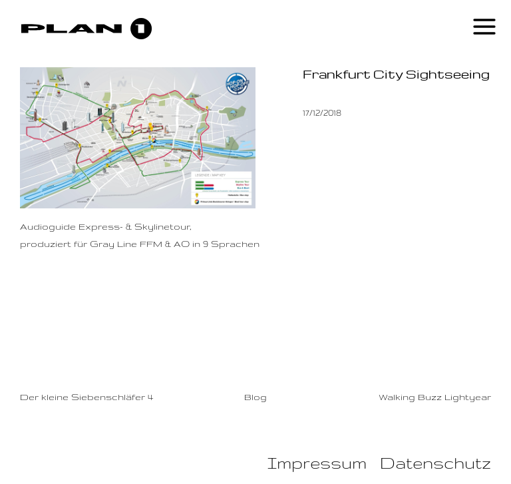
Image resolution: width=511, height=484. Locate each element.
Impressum (317, 463)
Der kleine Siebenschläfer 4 (86, 396)
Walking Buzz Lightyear (435, 396)
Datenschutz (435, 463)
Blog (255, 396)
